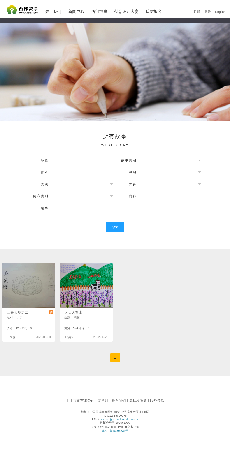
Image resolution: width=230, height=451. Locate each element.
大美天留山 (73, 312)
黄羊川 (103, 400)
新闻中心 (76, 11)
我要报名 (153, 11)
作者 (45, 172)
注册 (197, 12)
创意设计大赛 (126, 11)
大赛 (133, 184)
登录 (207, 12)
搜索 (115, 227)
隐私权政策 (138, 400)
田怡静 (11, 337)
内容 (133, 196)
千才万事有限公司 (80, 400)
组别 (133, 172)
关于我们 (53, 11)
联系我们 (119, 400)
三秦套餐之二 (17, 312)
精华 (45, 208)
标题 (45, 160)
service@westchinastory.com (119, 419)
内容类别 (41, 196)
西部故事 (99, 11)
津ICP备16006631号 (115, 430)
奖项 (45, 184)
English (220, 12)
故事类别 (129, 160)
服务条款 (157, 400)
